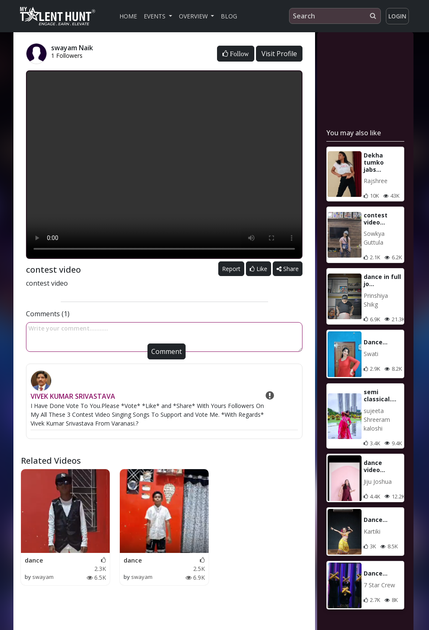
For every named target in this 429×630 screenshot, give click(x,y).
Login (397, 16)
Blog (229, 16)
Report (231, 269)
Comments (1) (48, 313)
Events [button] (155, 16)
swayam (43, 577)
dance (34, 560)
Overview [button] (194, 16)
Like (258, 269)
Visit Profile (279, 53)
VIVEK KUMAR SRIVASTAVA (73, 396)
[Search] (335, 16)
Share (288, 269)
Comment (166, 351)
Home (128, 16)
